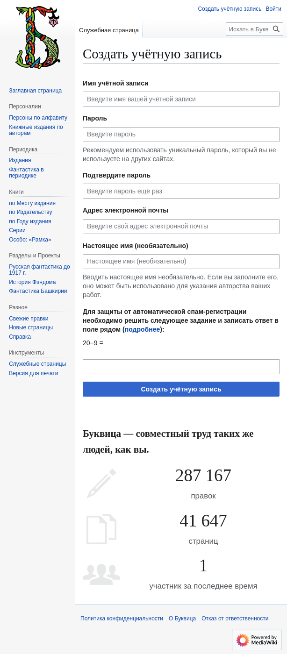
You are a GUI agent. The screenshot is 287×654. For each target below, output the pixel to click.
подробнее (142, 329)
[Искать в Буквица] (254, 29)
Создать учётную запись (181, 389)
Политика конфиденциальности (121, 618)
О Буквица (182, 618)
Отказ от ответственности (234, 618)
